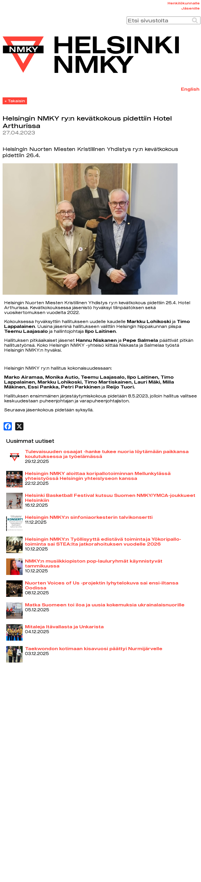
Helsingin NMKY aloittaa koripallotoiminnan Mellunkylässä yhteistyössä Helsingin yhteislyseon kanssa (98, 476)
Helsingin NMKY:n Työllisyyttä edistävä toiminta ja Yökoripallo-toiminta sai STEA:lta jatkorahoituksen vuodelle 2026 (103, 541)
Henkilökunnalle (184, 3)
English (190, 89)
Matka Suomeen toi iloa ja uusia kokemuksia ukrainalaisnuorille (105, 604)
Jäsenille (190, 8)
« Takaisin (15, 101)
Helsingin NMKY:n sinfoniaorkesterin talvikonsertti (89, 517)
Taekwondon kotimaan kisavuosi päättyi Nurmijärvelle (93, 648)
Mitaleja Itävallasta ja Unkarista (64, 626)
